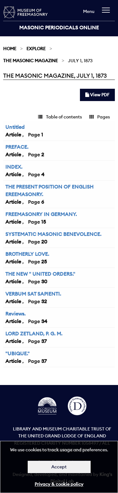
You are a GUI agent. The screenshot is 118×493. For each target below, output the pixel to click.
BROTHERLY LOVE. (27, 254)
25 (44, 261)
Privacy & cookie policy (59, 484)
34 (44, 321)
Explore (36, 48)
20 (44, 241)
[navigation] (107, 13)
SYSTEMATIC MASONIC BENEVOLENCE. (53, 234)
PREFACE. (16, 147)
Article (13, 134)
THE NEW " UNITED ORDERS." (40, 274)
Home (9, 48)
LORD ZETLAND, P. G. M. (33, 333)
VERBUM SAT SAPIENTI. (33, 294)
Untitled (15, 127)
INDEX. (13, 167)
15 (43, 222)
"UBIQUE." (17, 353)
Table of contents (60, 117)
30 (44, 281)
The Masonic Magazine (30, 60)
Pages (99, 117)
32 (44, 301)
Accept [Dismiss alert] (59, 467)
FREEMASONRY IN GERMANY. (41, 214)
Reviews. (15, 313)
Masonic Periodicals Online (59, 27)
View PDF (97, 95)
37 (44, 341)
